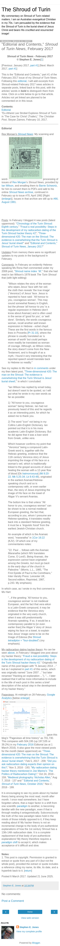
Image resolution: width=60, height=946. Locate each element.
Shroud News (25, 134)
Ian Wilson (7, 185)
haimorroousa (30, 473)
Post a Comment (13, 900)
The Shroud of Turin (26, 9)
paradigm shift (9, 842)
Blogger (36, 943)
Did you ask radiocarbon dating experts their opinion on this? (29, 764)
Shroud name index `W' (28, 271)
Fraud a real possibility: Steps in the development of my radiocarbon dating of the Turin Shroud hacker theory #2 (29, 230)
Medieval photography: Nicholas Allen (29, 777)
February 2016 (25, 744)
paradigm (22, 806)
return (28, 870)
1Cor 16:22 (38, 537)
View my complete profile (29, 931)
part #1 (34, 65)
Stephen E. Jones (29, 927)
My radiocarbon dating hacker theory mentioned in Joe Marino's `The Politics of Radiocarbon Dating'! (29, 770)
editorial (22, 81)
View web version (30, 918)
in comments (41, 368)
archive (21, 192)
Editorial (6, 110)
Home (29, 912)
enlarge (6, 198)
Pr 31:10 (33, 332)
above (11, 652)
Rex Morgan (19, 182)
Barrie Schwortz (48, 185)
